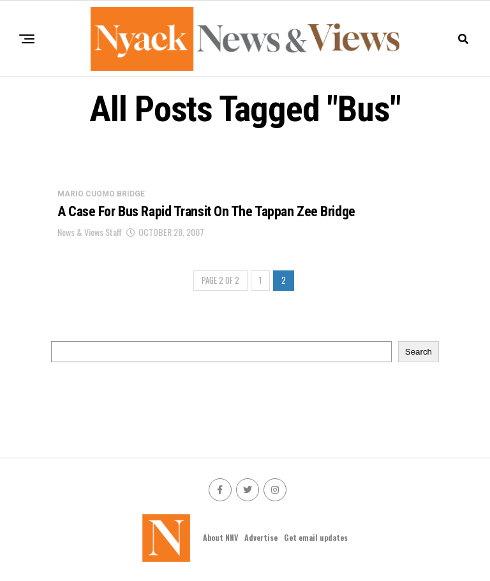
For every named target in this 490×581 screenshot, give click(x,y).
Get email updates (316, 537)
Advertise (261, 537)
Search (418, 352)
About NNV (220, 537)
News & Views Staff (89, 232)
